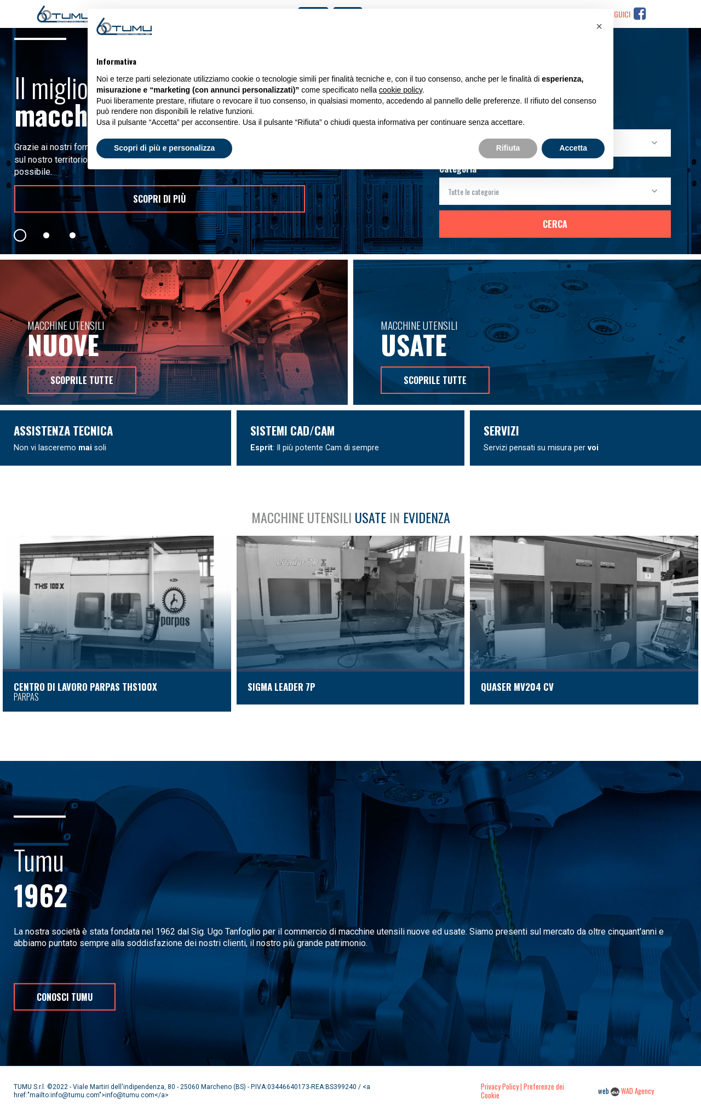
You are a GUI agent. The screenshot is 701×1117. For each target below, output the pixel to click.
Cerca (555, 224)
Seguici (626, 15)
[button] (599, 26)
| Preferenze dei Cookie (522, 1091)
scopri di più (159, 198)
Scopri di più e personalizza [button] (164, 148)
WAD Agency (637, 1091)
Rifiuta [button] (508, 148)
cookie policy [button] (400, 89)
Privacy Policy (500, 1086)
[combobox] (555, 191)
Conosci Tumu (65, 996)
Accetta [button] (573, 148)
